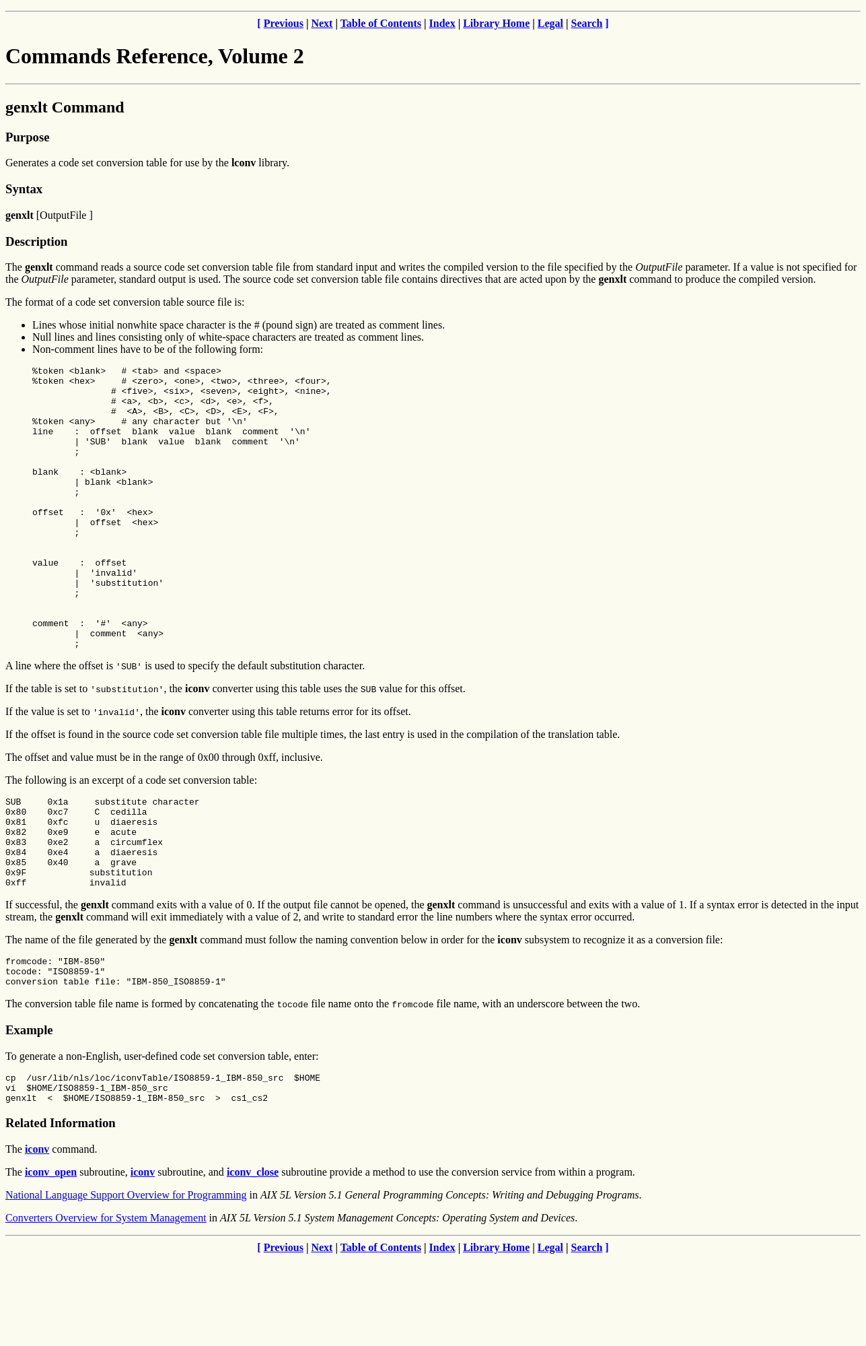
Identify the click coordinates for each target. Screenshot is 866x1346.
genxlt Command (64, 107)
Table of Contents (380, 23)
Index (442, 23)
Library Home (496, 23)
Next (321, 23)
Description (36, 241)
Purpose (27, 137)
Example (29, 1111)
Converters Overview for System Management (106, 1304)
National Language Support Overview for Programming (126, 1281)
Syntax (23, 189)
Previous (283, 23)
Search (587, 23)
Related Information (60, 1210)
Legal (550, 23)
